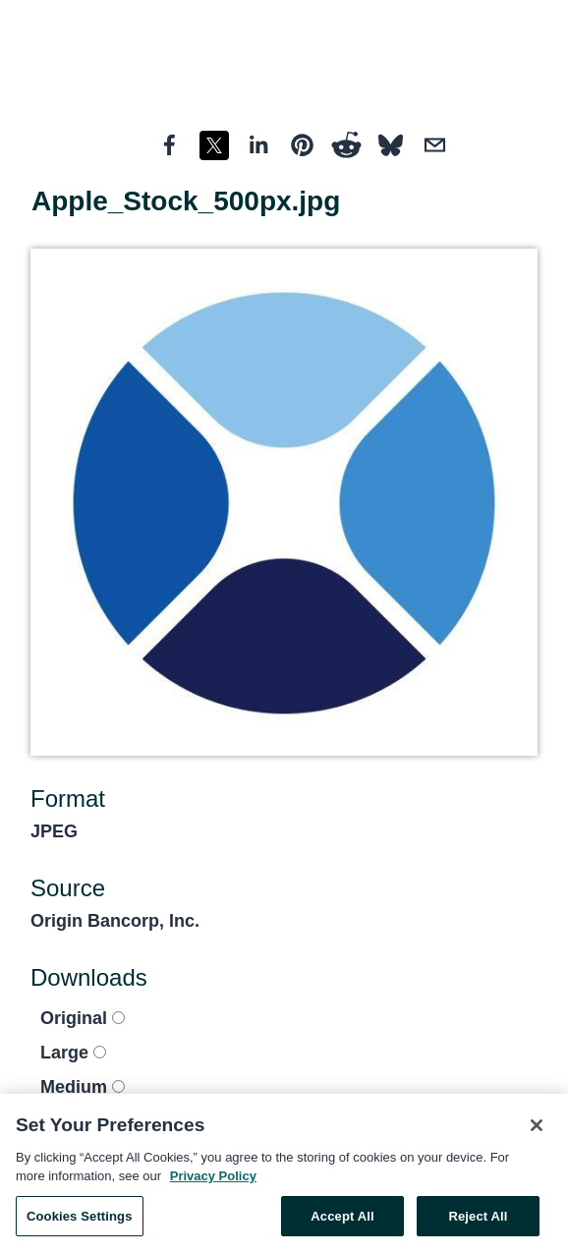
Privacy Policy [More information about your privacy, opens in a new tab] (213, 1180)
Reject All (477, 1221)
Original (82, 1018)
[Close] (536, 1130)
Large (73, 1052)
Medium (82, 1087)
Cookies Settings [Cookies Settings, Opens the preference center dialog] (80, 1221)
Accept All (342, 1221)
